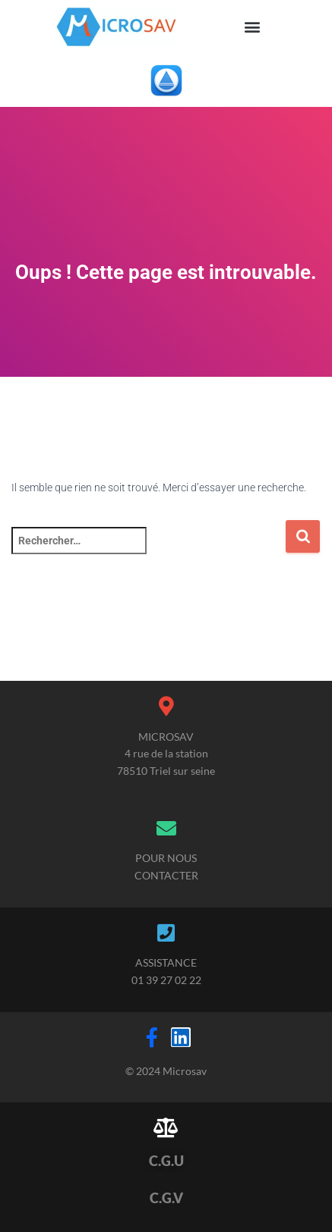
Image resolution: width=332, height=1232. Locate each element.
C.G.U (166, 1160)
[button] (252, 26)
